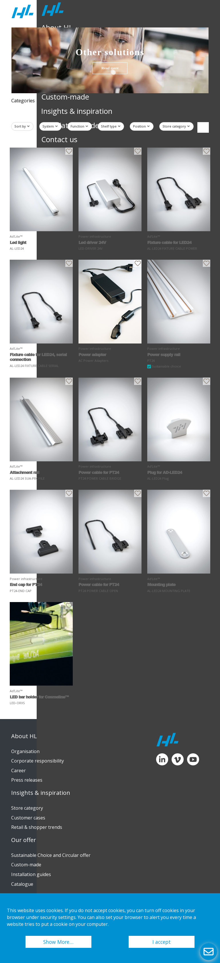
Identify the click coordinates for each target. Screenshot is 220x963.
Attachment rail (24, 472)
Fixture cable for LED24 (169, 242)
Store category (176, 126)
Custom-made (26, 864)
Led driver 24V (92, 242)
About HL (24, 736)
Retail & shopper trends (36, 827)
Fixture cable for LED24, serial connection (38, 357)
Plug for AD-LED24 (164, 472)
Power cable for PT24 (98, 472)
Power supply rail (163, 354)
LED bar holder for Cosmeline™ (39, 696)
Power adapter (92, 354)
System (50, 126)
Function (79, 126)
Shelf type (110, 126)
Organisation (25, 751)
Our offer (23, 840)
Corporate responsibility (37, 761)
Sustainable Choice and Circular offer (51, 855)
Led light (18, 242)
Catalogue (22, 884)
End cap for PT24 (26, 584)
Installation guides (31, 874)
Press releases (26, 780)
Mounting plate (161, 584)
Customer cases (28, 818)
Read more (110, 68)
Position (141, 126)
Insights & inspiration (40, 792)
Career (18, 770)
